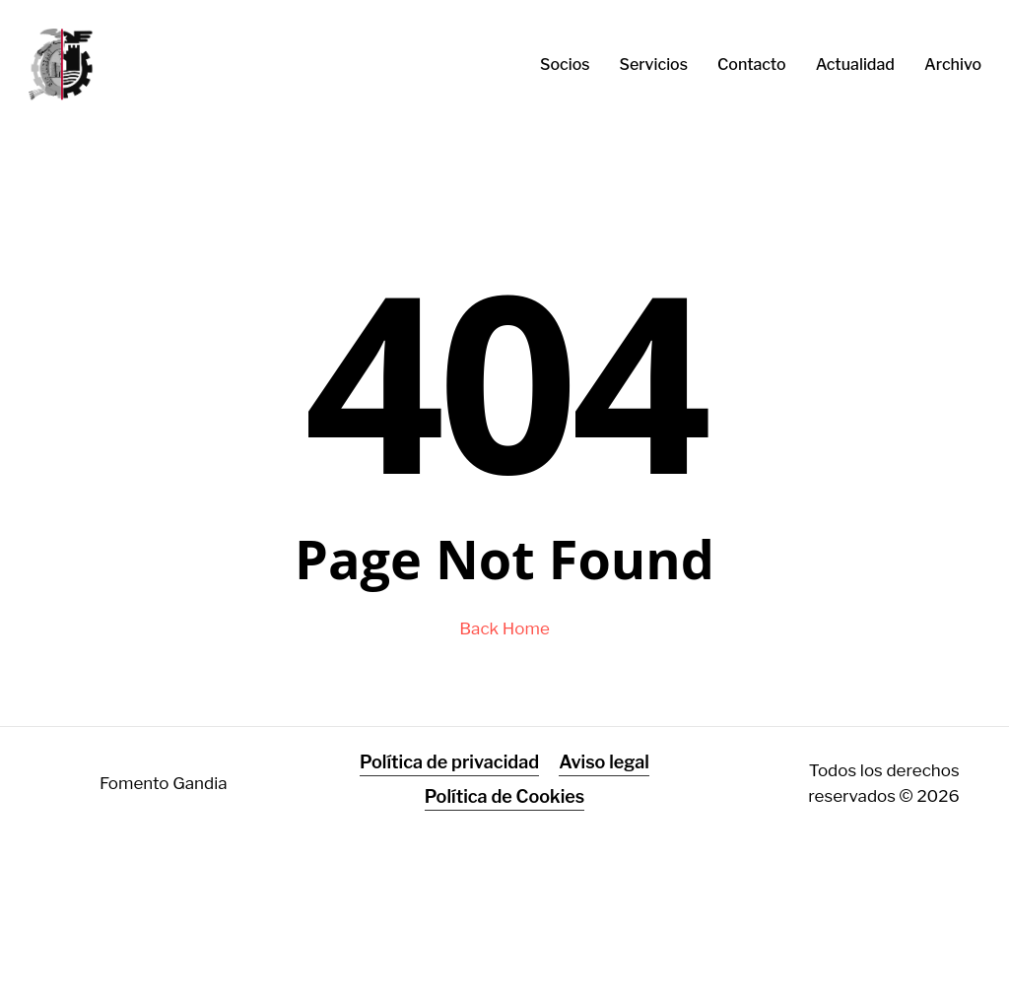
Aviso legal (604, 762)
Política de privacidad (449, 762)
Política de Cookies (505, 796)
